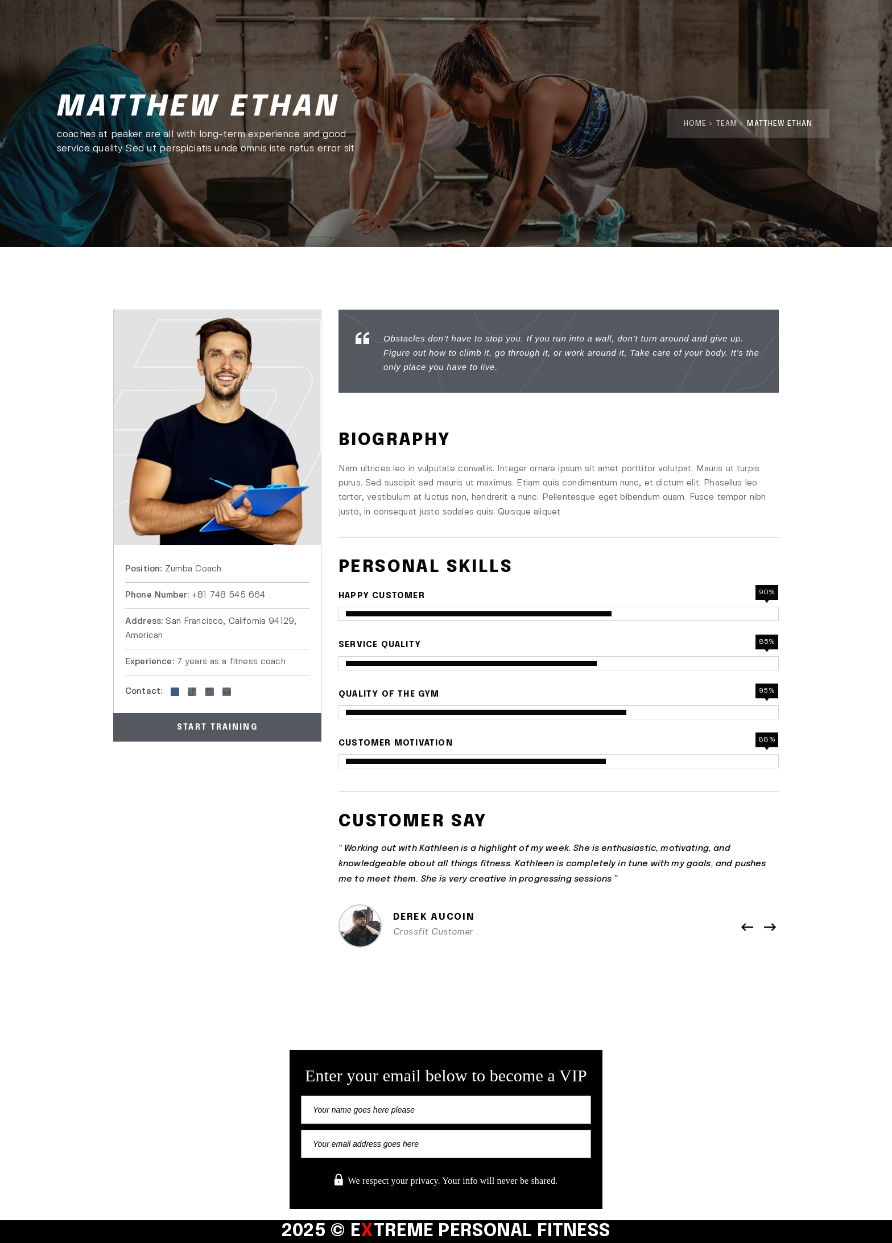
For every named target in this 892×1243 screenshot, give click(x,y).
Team (726, 123)
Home (695, 123)
